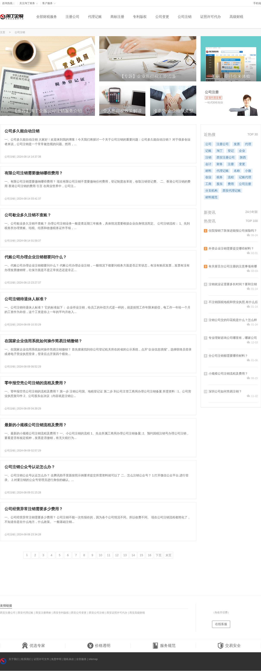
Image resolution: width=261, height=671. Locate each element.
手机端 (257, 3)
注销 (208, 157)
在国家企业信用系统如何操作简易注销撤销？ (43, 341)
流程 (231, 177)
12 (117, 555)
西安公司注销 (96, 612)
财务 (220, 164)
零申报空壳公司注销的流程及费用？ (36, 383)
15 (141, 555)
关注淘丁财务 (28, 3)
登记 (231, 150)
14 (133, 555)
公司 (208, 144)
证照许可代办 (210, 17)
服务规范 (164, 645)
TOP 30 (252, 134)
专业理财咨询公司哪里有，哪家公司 (233, 337)
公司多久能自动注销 (22, 131)
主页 (2, 32)
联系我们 (26, 659)
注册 (231, 164)
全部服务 (81, 659)
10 (100, 555)
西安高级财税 (137, 612)
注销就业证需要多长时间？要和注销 (233, 284)
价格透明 (98, 645)
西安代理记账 (232, 190)
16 (149, 555)
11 (108, 555)
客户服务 (49, 3)
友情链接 (6, 605)
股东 (220, 184)
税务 (220, 177)
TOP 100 (252, 221)
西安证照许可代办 (117, 612)
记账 (208, 150)
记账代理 (245, 177)
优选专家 (33, 645)
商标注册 (117, 17)
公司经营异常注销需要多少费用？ (34, 509)
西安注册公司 (226, 157)
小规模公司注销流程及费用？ (228, 373)
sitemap (93, 659)
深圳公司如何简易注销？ (225, 391)
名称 (237, 170)
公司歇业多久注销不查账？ (28, 215)
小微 (248, 170)
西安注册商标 (43, 612)
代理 (248, 144)
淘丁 (220, 150)
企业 (242, 150)
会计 (208, 164)
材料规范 (211, 197)
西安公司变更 (78, 612)
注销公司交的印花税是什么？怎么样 (233, 320)
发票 (237, 144)
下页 (159, 555)
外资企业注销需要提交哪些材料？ (231, 248)
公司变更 (162, 17)
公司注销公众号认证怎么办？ (30, 467)
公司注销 (185, 17)
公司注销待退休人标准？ (26, 299)
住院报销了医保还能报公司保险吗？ (233, 230)
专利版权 (140, 17)
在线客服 (221, 624)
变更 (242, 164)
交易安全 (229, 645)
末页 (168, 555)
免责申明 (56, 659)
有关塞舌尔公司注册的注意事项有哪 (233, 266)
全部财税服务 (46, 17)
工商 (208, 184)
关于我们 (14, 659)
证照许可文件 (41, 659)
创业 (208, 177)
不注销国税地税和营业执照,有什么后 (233, 302)
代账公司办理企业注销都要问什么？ (36, 257)
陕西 (243, 157)
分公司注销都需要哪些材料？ (228, 355)
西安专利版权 (61, 612)
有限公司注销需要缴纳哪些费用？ (34, 173)
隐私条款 (69, 659)
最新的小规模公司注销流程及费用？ (36, 425)
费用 (231, 184)
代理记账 (95, 17)
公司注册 (245, 184)
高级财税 (236, 17)
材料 (208, 170)
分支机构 (211, 190)
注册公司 (72, 17)
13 (125, 555)
